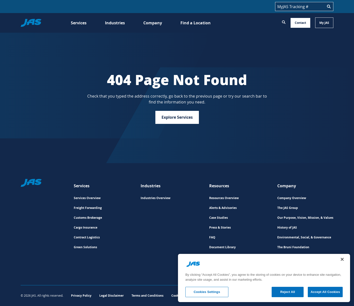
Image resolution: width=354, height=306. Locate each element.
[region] (264, 278)
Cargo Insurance (85, 227)
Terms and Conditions (147, 295)
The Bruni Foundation (293, 247)
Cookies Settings (207, 292)
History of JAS (287, 227)
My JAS (324, 23)
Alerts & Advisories (223, 208)
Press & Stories (220, 227)
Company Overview (291, 198)
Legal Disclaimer (111, 295)
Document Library (222, 247)
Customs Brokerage (88, 218)
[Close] (342, 259)
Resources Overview (224, 198)
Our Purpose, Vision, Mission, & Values (305, 218)
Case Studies (218, 218)
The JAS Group (287, 208)
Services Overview (87, 198)
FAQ (212, 237)
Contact (300, 23)
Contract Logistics (87, 237)
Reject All (287, 292)
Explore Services (177, 117)
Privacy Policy (81, 295)
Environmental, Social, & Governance (304, 237)
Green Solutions (85, 247)
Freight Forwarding (88, 208)
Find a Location (195, 23)
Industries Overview (155, 198)
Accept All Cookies (325, 292)
